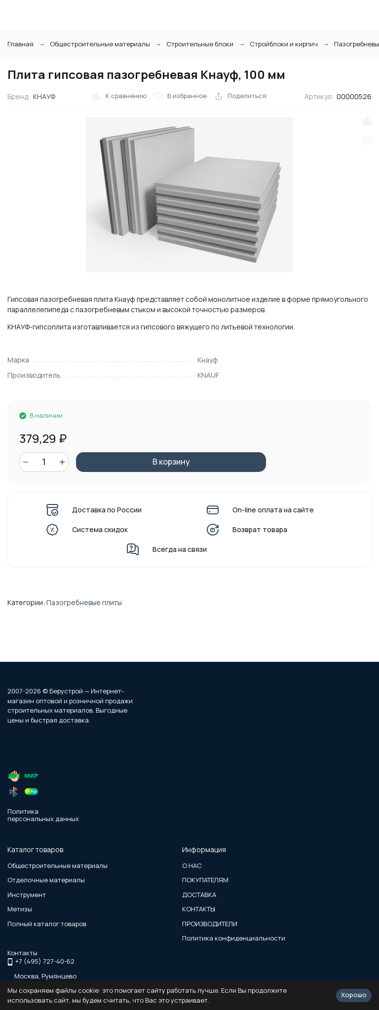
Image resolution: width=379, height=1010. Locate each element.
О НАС (192, 865)
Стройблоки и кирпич (284, 43)
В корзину (171, 461)
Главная (20, 43)
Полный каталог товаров (46, 923)
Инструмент (26, 894)
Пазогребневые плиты (84, 602)
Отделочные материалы (46, 879)
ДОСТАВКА (199, 894)
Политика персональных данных (43, 815)
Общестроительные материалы (100, 43)
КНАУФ (44, 96)
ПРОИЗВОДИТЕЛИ (209, 923)
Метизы (19, 908)
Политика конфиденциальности (233, 938)
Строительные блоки (199, 43)
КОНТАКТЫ (198, 908)
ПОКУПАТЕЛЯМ (205, 879)
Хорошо (354, 994)
